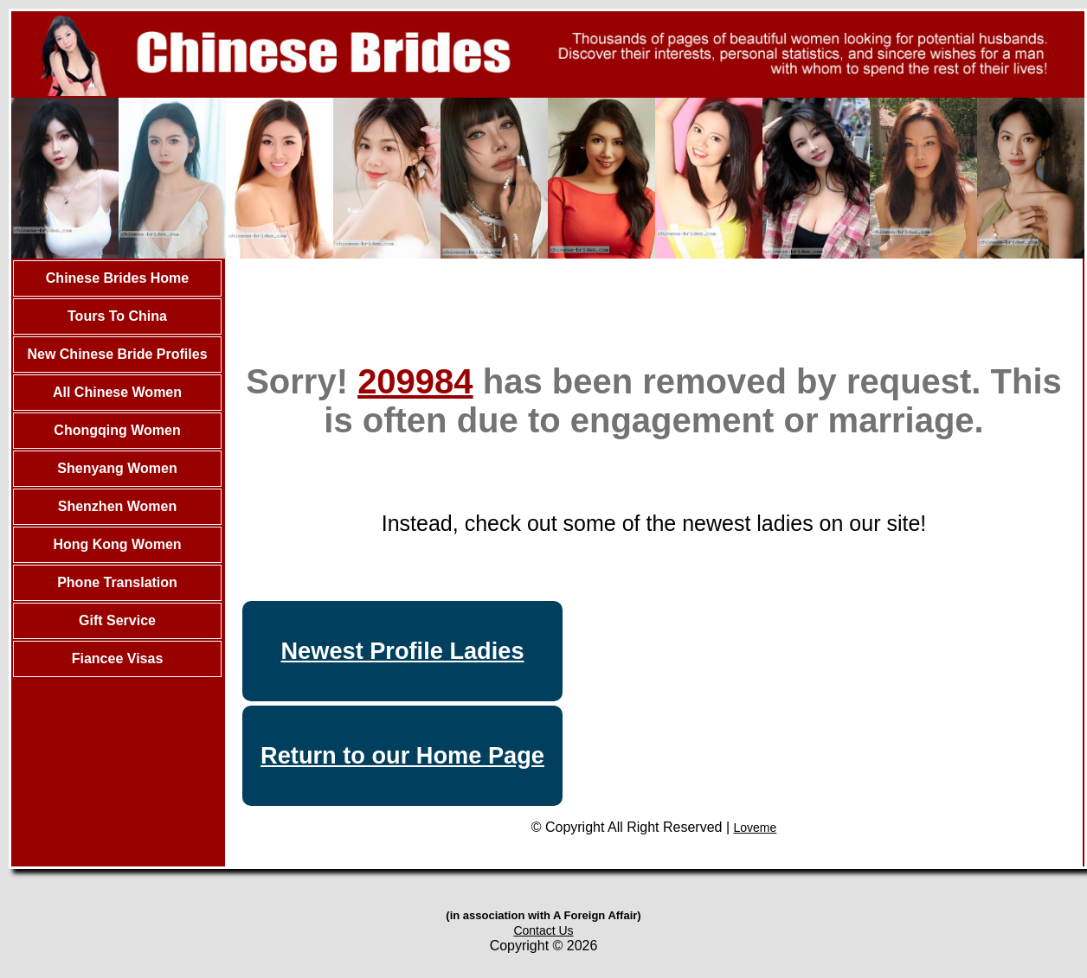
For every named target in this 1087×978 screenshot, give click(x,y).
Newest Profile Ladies (402, 650)
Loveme (755, 827)
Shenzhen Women (117, 506)
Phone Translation (117, 582)
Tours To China (117, 316)
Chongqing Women (117, 430)
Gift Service (117, 620)
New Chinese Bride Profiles (117, 354)
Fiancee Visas (118, 658)
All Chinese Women (117, 392)
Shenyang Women (117, 468)
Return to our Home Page (402, 755)
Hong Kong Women (117, 544)
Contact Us (543, 930)
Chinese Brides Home (117, 278)
